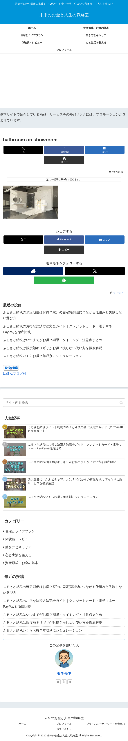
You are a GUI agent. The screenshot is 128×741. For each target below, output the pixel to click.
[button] (64, 160)
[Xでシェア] (23, 150)
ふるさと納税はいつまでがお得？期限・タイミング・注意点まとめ (52, 340)
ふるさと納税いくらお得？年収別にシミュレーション (42, 356)
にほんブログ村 (14, 373)
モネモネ (64, 673)
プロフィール (64, 723)
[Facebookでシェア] (64, 150)
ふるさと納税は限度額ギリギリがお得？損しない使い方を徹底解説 (52, 348)
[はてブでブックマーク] (105, 150)
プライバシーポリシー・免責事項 (105, 723)
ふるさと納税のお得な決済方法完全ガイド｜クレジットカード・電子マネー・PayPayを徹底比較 (61, 329)
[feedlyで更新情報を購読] (64, 280)
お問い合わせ (64, 729)
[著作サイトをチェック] (33, 271)
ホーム (22, 723)
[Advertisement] (64, 82)
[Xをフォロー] (95, 271)
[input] (64, 402)
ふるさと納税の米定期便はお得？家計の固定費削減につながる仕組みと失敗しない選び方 (62, 315)
